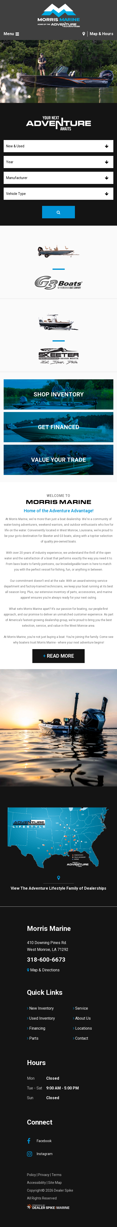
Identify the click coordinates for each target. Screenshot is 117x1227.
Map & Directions (43, 970)
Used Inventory (42, 1018)
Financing (37, 1028)
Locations (83, 1028)
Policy (31, 1175)
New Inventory (41, 1008)
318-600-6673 (46, 959)
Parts (33, 1038)
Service (81, 1008)
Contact (81, 1038)
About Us (83, 1018)
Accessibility (36, 1183)
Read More (58, 656)
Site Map (55, 1183)
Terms (57, 1175)
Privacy (43, 1175)
